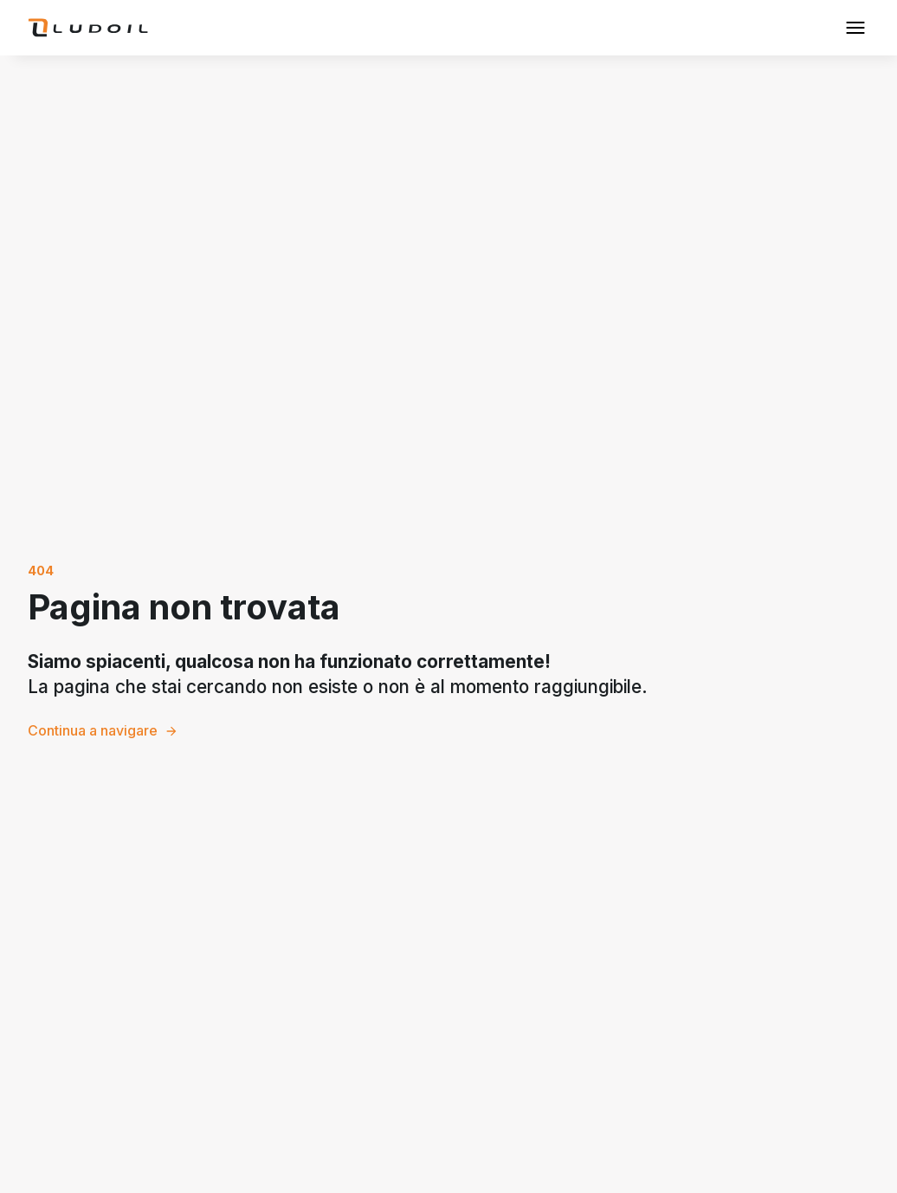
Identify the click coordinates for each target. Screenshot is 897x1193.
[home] (88, 27)
